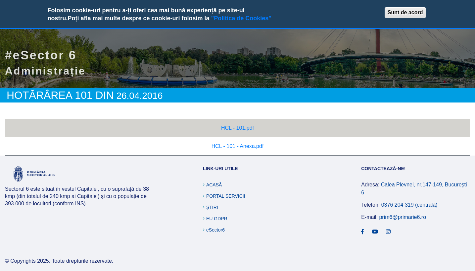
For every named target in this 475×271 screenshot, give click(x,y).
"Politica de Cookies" (241, 18)
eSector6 (215, 230)
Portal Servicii (225, 196)
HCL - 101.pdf (237, 128)
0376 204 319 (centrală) (409, 205)
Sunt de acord (405, 12)
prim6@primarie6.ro (402, 217)
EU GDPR (216, 218)
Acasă (214, 184)
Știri (212, 207)
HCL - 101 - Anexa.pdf (238, 146)
